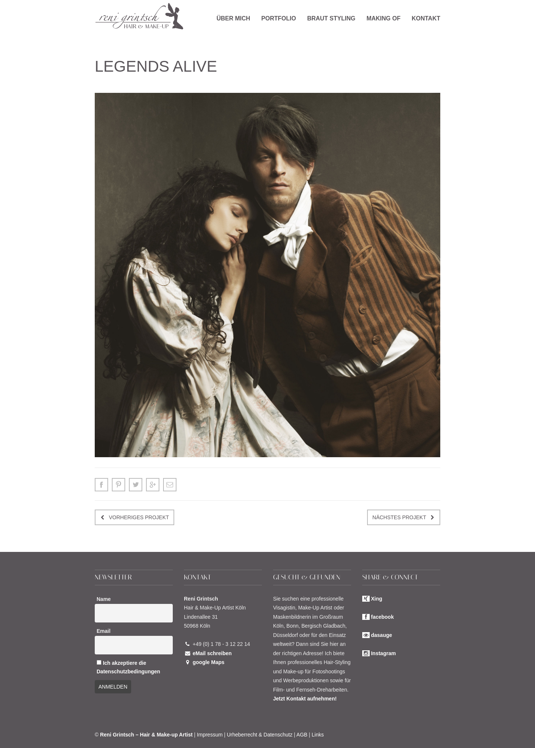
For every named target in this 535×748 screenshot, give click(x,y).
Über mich (233, 18)
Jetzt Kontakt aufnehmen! (305, 699)
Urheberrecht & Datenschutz (260, 735)
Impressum (210, 735)
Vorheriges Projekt (139, 517)
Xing (376, 599)
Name (104, 599)
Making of (383, 18)
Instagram (383, 653)
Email (103, 631)
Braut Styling (331, 18)
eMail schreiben (211, 653)
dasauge (381, 635)
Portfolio (278, 18)
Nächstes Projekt (399, 517)
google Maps (208, 662)
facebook (382, 617)
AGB (302, 735)
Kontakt (426, 18)
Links (318, 735)
